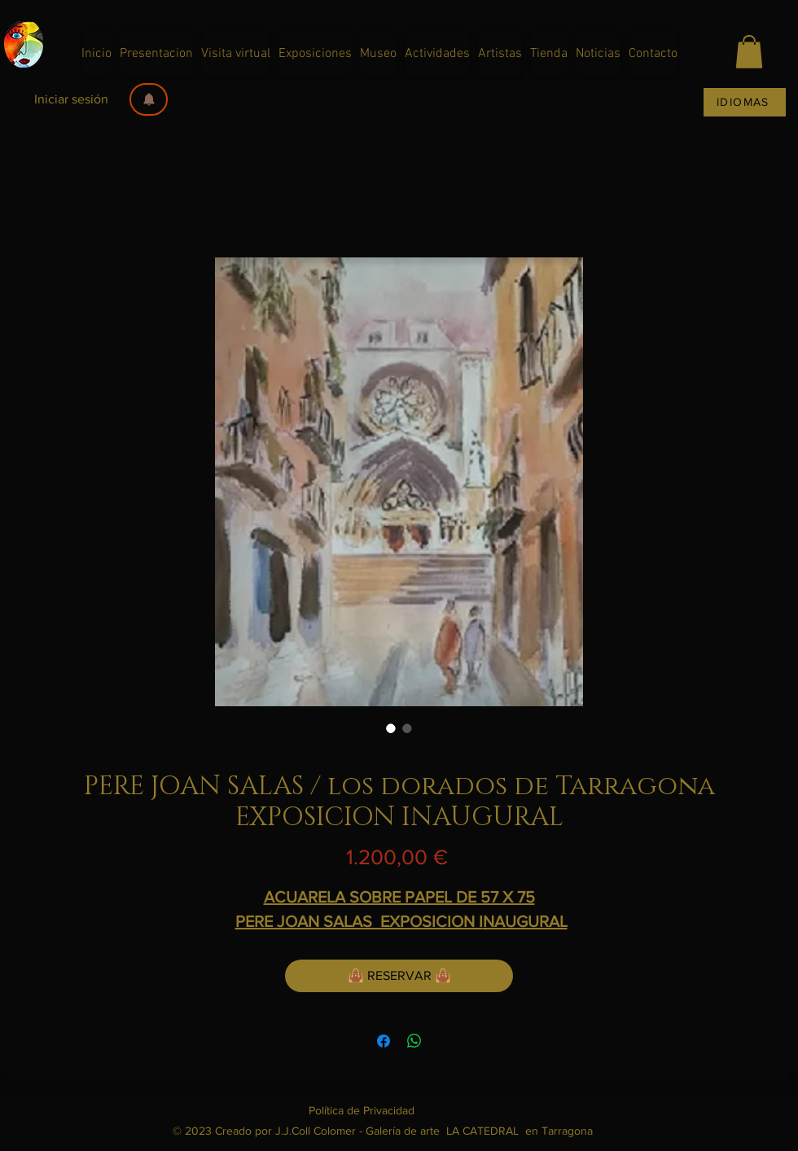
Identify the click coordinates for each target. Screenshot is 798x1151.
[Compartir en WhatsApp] (414, 1041)
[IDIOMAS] (745, 102)
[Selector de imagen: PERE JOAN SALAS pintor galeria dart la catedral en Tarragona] (391, 728)
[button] (148, 99)
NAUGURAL (525, 921)
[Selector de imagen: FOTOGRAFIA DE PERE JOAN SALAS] (407, 728)
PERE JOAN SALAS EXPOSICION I (359, 921)
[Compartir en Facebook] (383, 1041)
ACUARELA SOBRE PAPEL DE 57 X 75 (399, 897)
